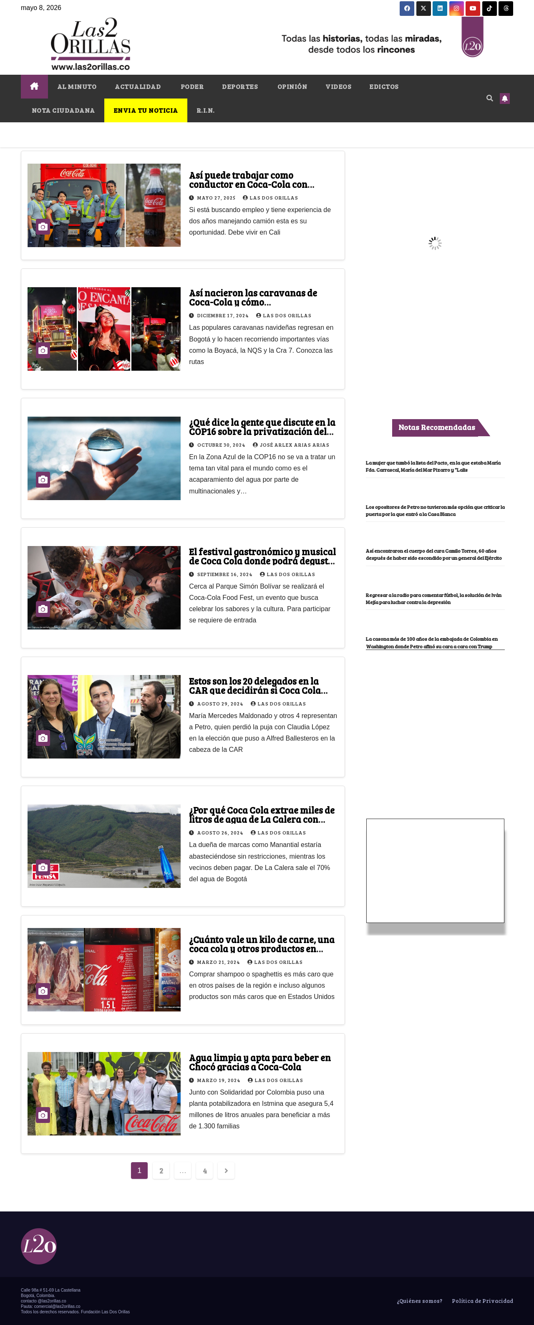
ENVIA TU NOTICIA (145, 110)
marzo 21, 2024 (219, 961)
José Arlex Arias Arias (291, 444)
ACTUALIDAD (138, 86)
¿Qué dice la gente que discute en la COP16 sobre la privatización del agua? (262, 431)
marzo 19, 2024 (219, 1080)
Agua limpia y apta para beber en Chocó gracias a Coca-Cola (260, 1062)
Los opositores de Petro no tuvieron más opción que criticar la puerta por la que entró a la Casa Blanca (435, 520)
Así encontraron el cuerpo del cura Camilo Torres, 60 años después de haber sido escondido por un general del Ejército (428, 572)
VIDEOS (338, 86)
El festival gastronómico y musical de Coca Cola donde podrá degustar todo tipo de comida (263, 560)
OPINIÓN (291, 86)
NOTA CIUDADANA (62, 110)
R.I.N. (205, 110)
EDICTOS (383, 86)
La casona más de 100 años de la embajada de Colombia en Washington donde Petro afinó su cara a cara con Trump (433, 674)
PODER (191, 86)
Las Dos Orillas (270, 197)
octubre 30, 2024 (222, 444)
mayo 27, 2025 (217, 197)
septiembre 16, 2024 (225, 574)
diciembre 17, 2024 (223, 315)
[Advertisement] (435, 748)
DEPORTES (239, 86)
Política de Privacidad (482, 1301)
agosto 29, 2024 (221, 703)
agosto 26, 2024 (221, 832)
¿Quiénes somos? (418, 1301)
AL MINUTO (77, 86)
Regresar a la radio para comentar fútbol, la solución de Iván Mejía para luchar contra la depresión (431, 623)
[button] (489, 98)
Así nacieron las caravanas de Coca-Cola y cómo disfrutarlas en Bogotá (253, 301)
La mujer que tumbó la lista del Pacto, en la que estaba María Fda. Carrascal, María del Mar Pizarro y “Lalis (433, 469)
